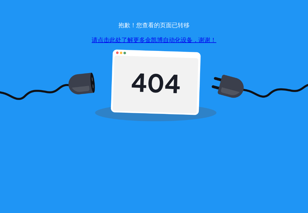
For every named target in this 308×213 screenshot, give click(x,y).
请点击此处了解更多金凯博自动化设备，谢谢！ (154, 40)
